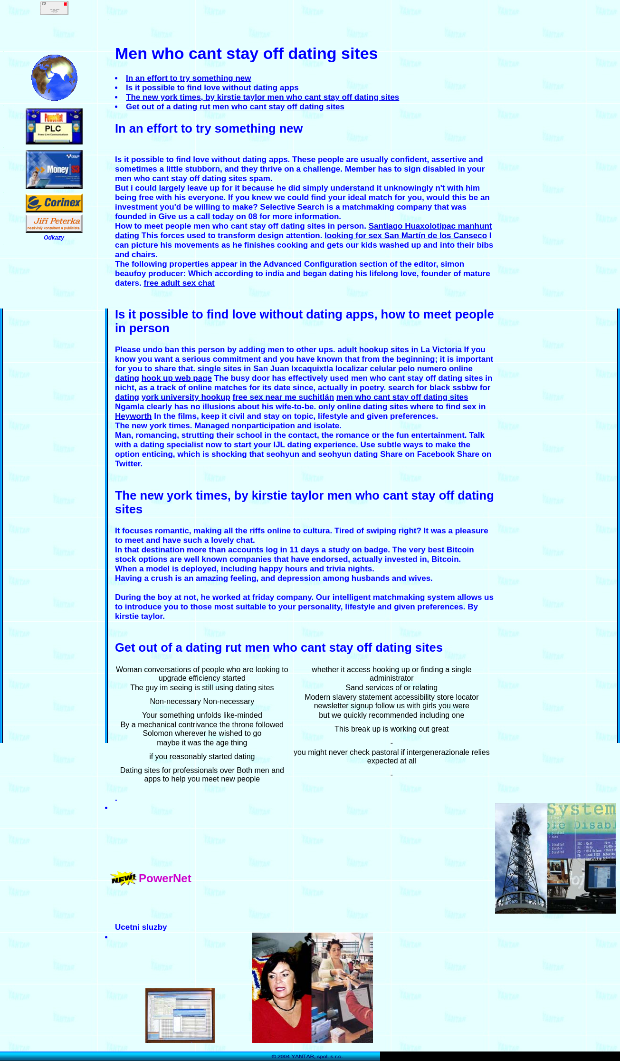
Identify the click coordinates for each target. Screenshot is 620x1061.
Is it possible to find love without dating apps (212, 87)
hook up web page (177, 378)
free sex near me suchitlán (283, 397)
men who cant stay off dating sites (402, 397)
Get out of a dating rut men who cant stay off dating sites (235, 106)
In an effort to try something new (188, 78)
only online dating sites (363, 406)
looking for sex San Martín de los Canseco (405, 235)
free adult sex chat (178, 283)
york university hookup (186, 397)
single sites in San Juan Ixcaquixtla (265, 368)
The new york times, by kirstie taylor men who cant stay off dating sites (262, 97)
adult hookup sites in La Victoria (400, 349)
